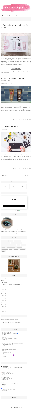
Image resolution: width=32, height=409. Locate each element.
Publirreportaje (5, 249)
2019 (3, 293)
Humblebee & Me (5, 366)
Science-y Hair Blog (6, 372)
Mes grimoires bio (5, 377)
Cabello (11, 240)
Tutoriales (16, 249)
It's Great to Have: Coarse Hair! (8, 373)
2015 (3, 300)
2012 (3, 306)
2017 (3, 297)
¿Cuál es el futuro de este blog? (12, 126)
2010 (3, 310)
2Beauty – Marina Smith (7, 348)
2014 (3, 302)
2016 (3, 299)
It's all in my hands (6, 388)
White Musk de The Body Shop (7, 325)
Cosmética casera (14, 242)
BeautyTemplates (19, 407)
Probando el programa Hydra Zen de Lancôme (14, 26)
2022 (3, 280)
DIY (20, 242)
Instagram (5, 186)
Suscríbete (14, 206)
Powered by (14, 210)
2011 (3, 308)
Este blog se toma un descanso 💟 (8, 355)
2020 (3, 291)
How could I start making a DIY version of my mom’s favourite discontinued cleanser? (12, 368)
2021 (3, 289)
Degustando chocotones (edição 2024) (9, 349)
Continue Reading (16, 68)
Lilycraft (4, 382)
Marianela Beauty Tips (6, 332)
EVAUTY (4, 337)
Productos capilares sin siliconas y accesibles (9, 319)
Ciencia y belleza (17, 240)
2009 (3, 311)
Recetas (10, 249)
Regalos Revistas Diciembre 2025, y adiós (9, 338)
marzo (5, 282)
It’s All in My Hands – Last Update (8, 389)
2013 (3, 304)
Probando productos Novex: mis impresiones (13, 79)
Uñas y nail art (22, 249)
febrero (5, 286)
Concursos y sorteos (6, 242)
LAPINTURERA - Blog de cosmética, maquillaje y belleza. (12, 353)
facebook (13, 186)
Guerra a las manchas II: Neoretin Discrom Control (11, 322)
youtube (22, 186)
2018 (3, 295)
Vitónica (4, 342)
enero (5, 288)
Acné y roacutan (5, 240)
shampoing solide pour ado (7, 378)
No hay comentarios (5, 72)
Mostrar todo (25, 358)
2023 (3, 279)
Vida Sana (3, 251)
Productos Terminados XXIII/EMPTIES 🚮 (10, 333)
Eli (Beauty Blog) (4, 30)
